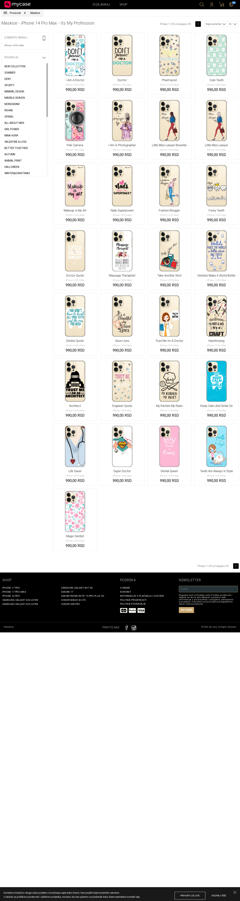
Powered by (9, 627)
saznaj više (218, 895)
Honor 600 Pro (70, 604)
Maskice (35, 12)
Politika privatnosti (133, 600)
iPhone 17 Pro (11, 587)
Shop (124, 4)
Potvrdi (186, 610)
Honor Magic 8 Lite (73, 600)
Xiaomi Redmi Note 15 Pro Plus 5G (82, 596)
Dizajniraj (101, 4)
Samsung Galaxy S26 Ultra (20, 600)
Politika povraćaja (133, 603)
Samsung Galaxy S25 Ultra (20, 604)
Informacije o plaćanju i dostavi (142, 596)
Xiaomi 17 (67, 591)
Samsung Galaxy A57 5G (77, 587)
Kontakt (125, 591)
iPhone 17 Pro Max (14, 591)
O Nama (125, 587)
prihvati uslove (190, 895)
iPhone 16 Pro (11, 596)
